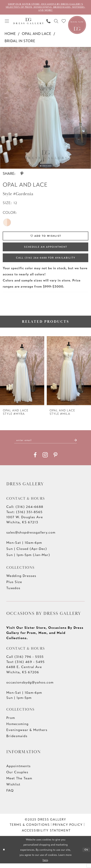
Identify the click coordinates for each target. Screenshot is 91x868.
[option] (45, 109)
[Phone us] (48, 22)
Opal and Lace (36, 35)
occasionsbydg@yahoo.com (30, 687)
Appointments (18, 771)
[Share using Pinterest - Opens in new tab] (22, 174)
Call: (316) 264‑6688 (24, 511)
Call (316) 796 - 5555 (25, 661)
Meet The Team (19, 783)
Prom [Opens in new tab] (10, 722)
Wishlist (13, 789)
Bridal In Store (20, 42)
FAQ (10, 795)
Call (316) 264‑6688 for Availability (45, 261)
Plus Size (14, 586)
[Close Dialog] (4, 854)
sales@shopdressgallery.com (31, 537)
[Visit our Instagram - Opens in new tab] (45, 460)
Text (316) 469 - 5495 (25, 666)
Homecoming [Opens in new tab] (17, 728)
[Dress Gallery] (28, 22)
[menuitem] (7, 22)
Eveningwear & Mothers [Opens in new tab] (26, 734)
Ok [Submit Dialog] (86, 854)
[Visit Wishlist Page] (64, 22)
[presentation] (22, 374)
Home (10, 35)
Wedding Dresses (21, 580)
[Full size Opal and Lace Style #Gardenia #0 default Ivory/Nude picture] (45, 109)
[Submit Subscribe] (78, 444)
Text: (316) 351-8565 (24, 516)
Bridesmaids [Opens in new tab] (16, 741)
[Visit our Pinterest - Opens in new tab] (55, 459)
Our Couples (17, 777)
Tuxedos (13, 593)
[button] (7, 22)
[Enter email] (45, 444)
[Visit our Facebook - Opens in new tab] (35, 459)
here (45, 864)
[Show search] (56, 22)
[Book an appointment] (77, 25)
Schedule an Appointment (46, 249)
